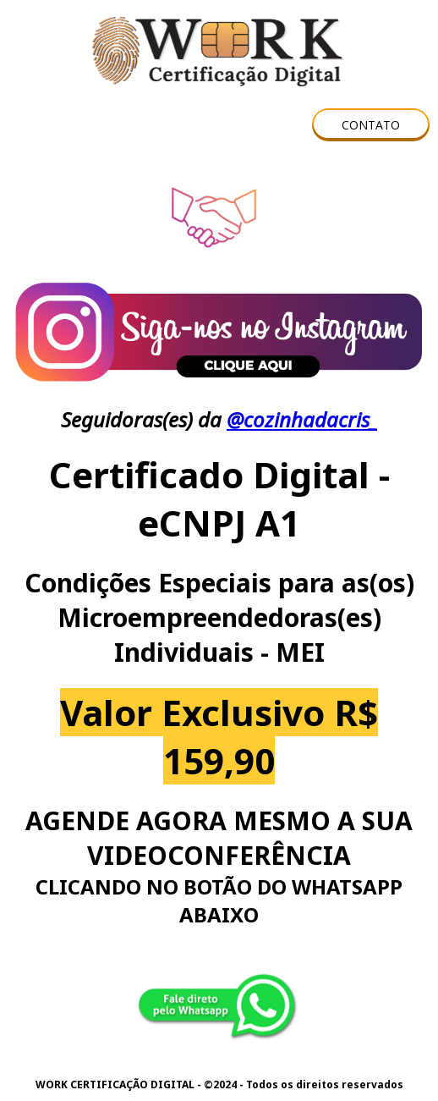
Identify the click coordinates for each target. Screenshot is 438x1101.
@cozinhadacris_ (302, 419)
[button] (371, 124)
